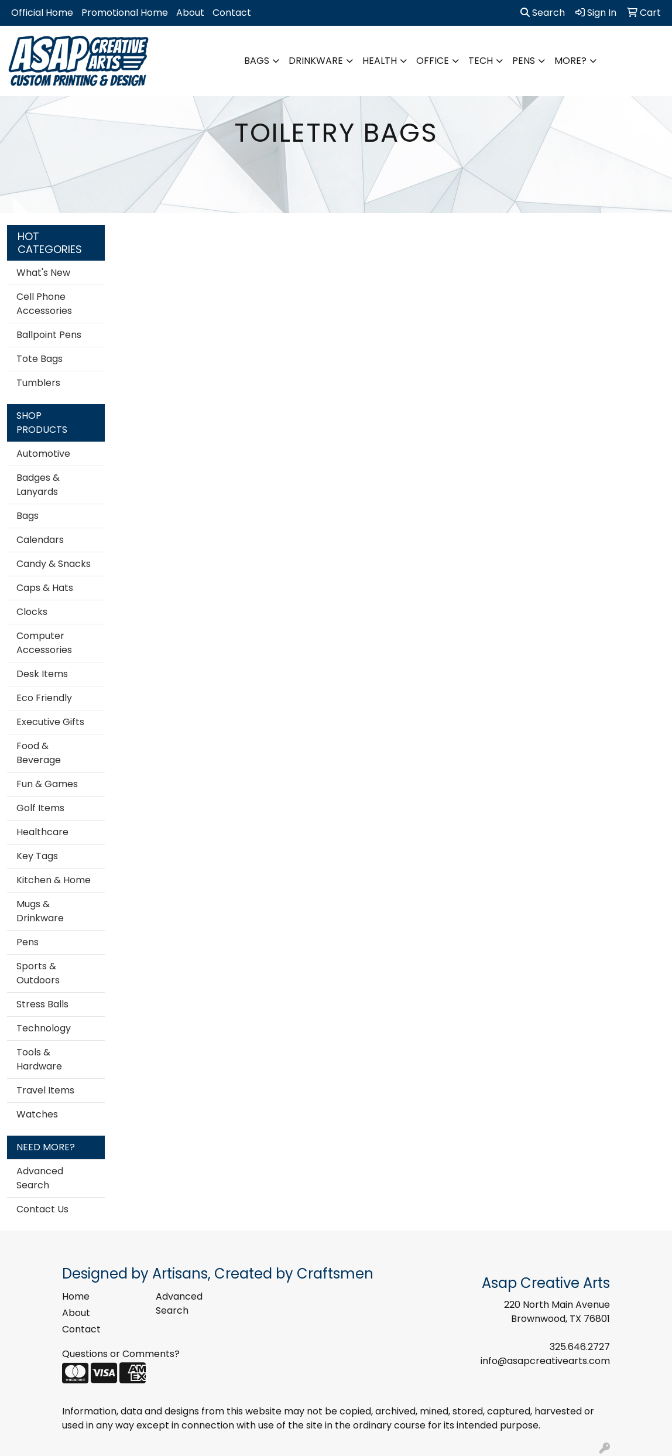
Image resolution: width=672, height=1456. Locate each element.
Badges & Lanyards (38, 484)
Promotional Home (124, 12)
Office (432, 60)
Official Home (42, 12)
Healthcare (42, 832)
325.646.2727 (580, 1347)
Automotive (43, 453)
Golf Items (40, 808)
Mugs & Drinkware (40, 911)
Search (542, 12)
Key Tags (37, 856)
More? (570, 60)
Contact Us (42, 1209)
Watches (37, 1114)
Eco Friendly (44, 698)
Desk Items (42, 674)
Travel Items (45, 1090)
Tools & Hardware (39, 1059)
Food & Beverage (38, 753)
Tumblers (38, 382)
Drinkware (316, 60)
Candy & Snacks (53, 563)
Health (379, 60)
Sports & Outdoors (38, 973)
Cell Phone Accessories (44, 303)
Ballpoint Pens (48, 334)
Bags (256, 60)
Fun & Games (47, 784)
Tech (480, 60)
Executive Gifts (50, 722)
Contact (231, 12)
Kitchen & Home (53, 880)
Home (76, 1296)
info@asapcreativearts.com (545, 1361)
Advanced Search (39, 1178)
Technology (43, 1028)
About (190, 12)
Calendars (40, 539)
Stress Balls (42, 1004)
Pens (523, 60)
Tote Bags (39, 358)
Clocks (31, 611)
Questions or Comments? (121, 1354)
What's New (43, 272)
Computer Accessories (44, 643)
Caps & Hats (44, 587)
